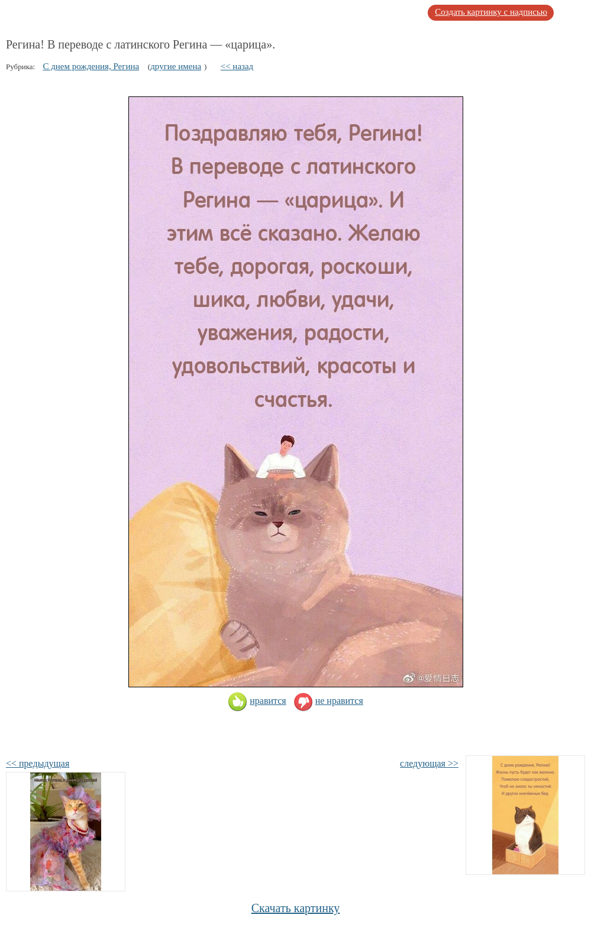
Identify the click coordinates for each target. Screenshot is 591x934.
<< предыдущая (37, 763)
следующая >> (429, 763)
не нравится (328, 701)
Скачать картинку (295, 907)
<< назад (237, 66)
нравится (257, 701)
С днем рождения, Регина (91, 66)
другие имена (175, 66)
